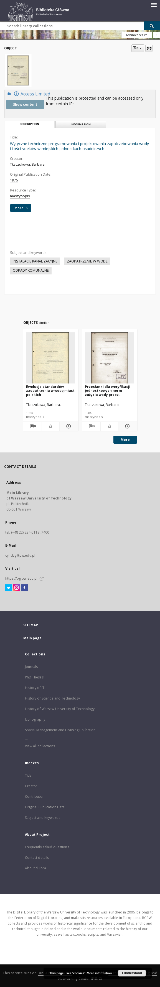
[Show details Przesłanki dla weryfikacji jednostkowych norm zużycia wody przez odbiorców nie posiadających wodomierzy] (127, 426)
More (125, 439)
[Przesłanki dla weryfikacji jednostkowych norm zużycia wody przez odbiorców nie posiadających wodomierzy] (109, 358)
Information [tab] (81, 124)
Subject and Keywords (42, 817)
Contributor (34, 796)
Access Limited (28, 93)
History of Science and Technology (52, 698)
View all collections (40, 746)
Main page (32, 638)
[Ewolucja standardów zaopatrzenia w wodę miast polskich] (50, 358)
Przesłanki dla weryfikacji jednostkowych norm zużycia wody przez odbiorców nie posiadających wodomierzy (109, 390)
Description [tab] (29, 124)
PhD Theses (34, 677)
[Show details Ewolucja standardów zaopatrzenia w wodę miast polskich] (68, 426)
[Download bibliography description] (32, 426)
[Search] (152, 25)
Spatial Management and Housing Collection (60, 730)
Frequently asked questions (47, 847)
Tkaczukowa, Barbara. (27, 164)
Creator (31, 786)
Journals (31, 666)
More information (99, 973)
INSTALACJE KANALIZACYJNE (35, 261)
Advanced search (137, 35)
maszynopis (20, 196)
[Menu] (154, 4)
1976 (14, 180)
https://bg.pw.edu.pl (21, 578)
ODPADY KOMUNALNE (31, 270)
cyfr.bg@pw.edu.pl (20, 555)
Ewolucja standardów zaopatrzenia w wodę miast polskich (50, 390)
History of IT (35, 687)
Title (28, 775)
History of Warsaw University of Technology (60, 708)
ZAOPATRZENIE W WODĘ (87, 261)
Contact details (37, 857)
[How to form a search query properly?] (156, 35)
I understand (132, 973)
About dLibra (35, 868)
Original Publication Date (45, 807)
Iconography (35, 719)
